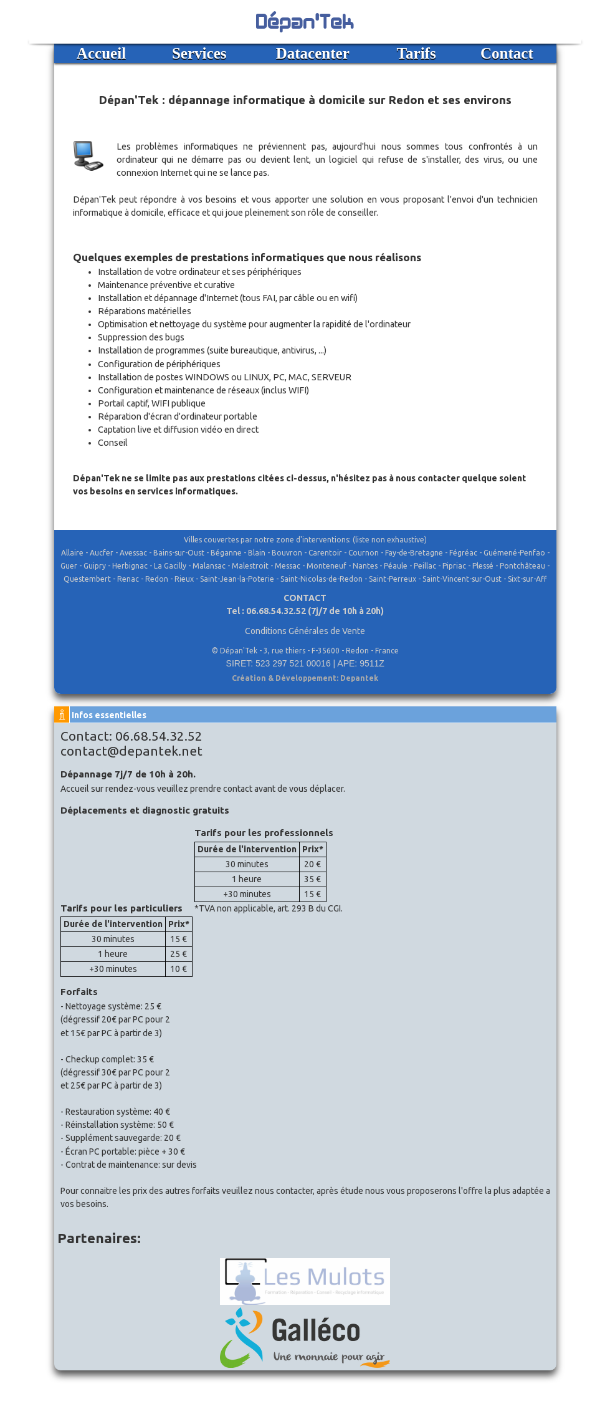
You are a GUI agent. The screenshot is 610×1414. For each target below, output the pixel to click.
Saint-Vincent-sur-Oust (462, 579)
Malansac (209, 566)
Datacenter (313, 53)
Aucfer (101, 553)
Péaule (395, 566)
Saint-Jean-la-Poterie (237, 579)
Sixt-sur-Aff (527, 579)
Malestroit (250, 566)
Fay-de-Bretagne (414, 553)
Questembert (87, 579)
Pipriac (454, 566)
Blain (256, 553)
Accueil (101, 53)
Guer (68, 566)
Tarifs (416, 53)
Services (199, 53)
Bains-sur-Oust (178, 553)
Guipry (94, 566)
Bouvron (287, 553)
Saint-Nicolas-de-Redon (321, 579)
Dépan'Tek (305, 20)
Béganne (226, 553)
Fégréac (463, 553)
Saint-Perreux (392, 579)
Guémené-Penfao (514, 553)
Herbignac (130, 566)
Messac (287, 566)
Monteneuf (326, 566)
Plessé (482, 566)
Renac (128, 579)
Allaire (72, 553)
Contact (506, 53)
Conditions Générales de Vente (305, 631)
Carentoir (325, 553)
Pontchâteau (522, 566)
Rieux (184, 579)
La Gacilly (170, 566)
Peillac (425, 566)
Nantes (365, 566)
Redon (156, 579)
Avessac (133, 553)
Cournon (363, 553)
